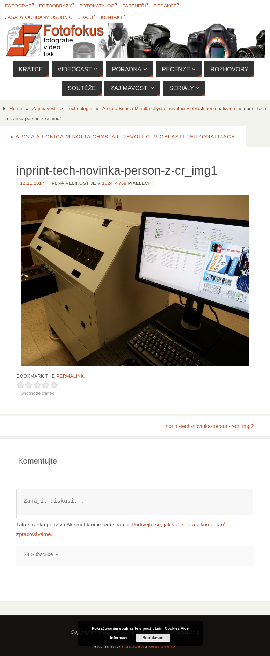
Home (15, 108)
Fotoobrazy (55, 5)
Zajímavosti (44, 108)
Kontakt (112, 17)
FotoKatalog (97, 5)
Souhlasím (152, 637)
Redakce (165, 5)
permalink (70, 376)
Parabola (133, 646)
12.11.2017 (32, 183)
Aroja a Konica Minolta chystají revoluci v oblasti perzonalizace (168, 108)
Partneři (134, 5)
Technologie (79, 108)
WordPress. (163, 646)
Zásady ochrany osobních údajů (49, 17)
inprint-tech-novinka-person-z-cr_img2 (209, 426)
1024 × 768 (114, 183)
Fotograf (18, 5)
